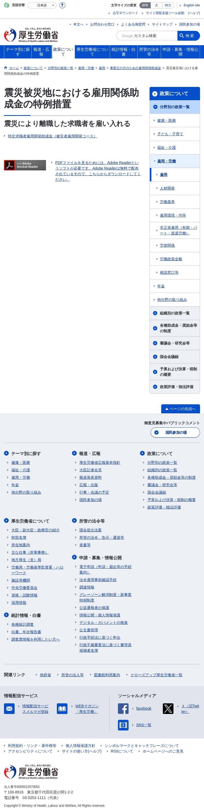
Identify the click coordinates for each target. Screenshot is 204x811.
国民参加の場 (189, 24)
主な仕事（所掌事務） (30, 551)
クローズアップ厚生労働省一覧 (156, 673)
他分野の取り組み (172, 299)
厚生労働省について (30, 520)
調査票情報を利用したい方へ (35, 638)
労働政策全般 (171, 259)
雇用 (163, 175)
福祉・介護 (166, 147)
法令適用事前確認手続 (98, 578)
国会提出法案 (90, 529)
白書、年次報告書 (26, 630)
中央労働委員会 (24, 587)
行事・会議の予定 (94, 492)
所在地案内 (20, 544)
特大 (168, 5)
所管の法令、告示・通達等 (101, 536)
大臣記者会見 (90, 469)
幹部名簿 (18, 536)
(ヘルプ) (194, 13)
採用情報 (18, 601)
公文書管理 (88, 628)
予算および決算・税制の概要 (178, 372)
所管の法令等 (92, 520)
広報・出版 (88, 484)
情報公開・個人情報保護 (99, 613)
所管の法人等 (72, 673)
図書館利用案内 (107, 673)
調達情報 (86, 585)
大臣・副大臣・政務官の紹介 (35, 529)
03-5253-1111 (34, 796)
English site (192, 5)
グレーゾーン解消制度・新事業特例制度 (105, 596)
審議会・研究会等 (175, 343)
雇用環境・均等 (173, 215)
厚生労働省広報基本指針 (99, 462)
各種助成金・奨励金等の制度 (178, 328)
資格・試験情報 (24, 594)
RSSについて (122, 749)
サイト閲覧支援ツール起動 (165, 13)
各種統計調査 (22, 623)
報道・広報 (90, 453)
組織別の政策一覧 (175, 313)
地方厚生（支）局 (26, 559)
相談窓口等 (169, 272)
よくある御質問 (133, 24)
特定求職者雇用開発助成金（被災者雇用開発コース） (52, 136)
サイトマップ (162, 24)
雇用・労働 (166, 161)
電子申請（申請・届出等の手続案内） (105, 568)
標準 (145, 5)
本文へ (78, 24)
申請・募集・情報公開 (100, 556)
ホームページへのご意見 (163, 749)
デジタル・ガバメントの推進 (103, 621)
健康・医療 (166, 120)
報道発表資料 (90, 477)
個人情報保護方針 (80, 744)
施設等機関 (20, 579)
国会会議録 (169, 357)
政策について (174, 93)
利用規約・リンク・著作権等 (32, 744)
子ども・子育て (170, 134)
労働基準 (167, 202)
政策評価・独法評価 (176, 387)
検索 (190, 35)
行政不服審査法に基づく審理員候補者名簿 (105, 646)
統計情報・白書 (26, 614)
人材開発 (167, 188)
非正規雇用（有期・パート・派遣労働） (178, 230)
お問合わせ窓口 (102, 24)
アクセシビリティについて (30, 749)
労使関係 (167, 245)
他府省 (45, 673)
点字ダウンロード (125, 13)
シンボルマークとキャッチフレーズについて (142, 744)
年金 (161, 286)
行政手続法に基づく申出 (99, 636)
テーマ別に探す (26, 453)
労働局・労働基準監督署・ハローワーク (37, 569)
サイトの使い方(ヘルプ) (81, 749)
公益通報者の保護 (94, 606)
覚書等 (85, 544)
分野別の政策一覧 (175, 107)
